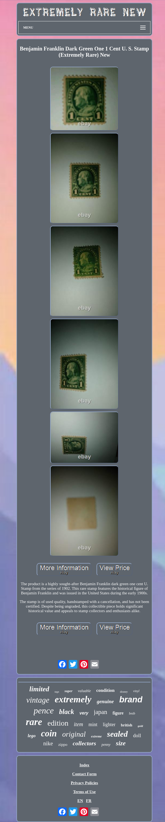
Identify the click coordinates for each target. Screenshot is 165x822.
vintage (37, 700)
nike (48, 743)
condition (105, 690)
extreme (96, 736)
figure (118, 713)
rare (34, 722)
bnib (132, 713)
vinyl (136, 691)
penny (105, 745)
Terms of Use (84, 792)
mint (92, 724)
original (74, 734)
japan (100, 712)
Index (85, 765)
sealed (117, 733)
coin (49, 733)
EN (80, 801)
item (78, 724)
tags (57, 691)
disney (124, 691)
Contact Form (84, 774)
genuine (105, 701)
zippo (62, 744)
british (126, 725)
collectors (84, 743)
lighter (109, 724)
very (84, 713)
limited (39, 689)
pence (44, 710)
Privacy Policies (84, 783)
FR (88, 801)
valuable (84, 691)
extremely (73, 699)
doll (137, 735)
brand (130, 699)
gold (140, 725)
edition (57, 723)
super (68, 691)
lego (32, 735)
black (66, 711)
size (121, 743)
